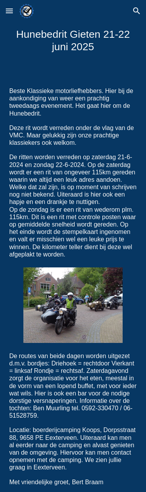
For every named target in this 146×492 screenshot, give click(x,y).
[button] (9, 10)
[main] (73, 40)
